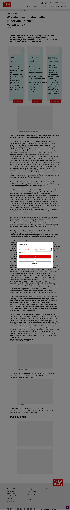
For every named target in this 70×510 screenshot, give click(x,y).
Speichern (43, 260)
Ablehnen (26, 260)
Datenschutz (37, 265)
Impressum (32, 265)
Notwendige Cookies (24, 249)
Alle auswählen (34, 256)
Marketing (22, 252)
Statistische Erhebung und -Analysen (43, 250)
